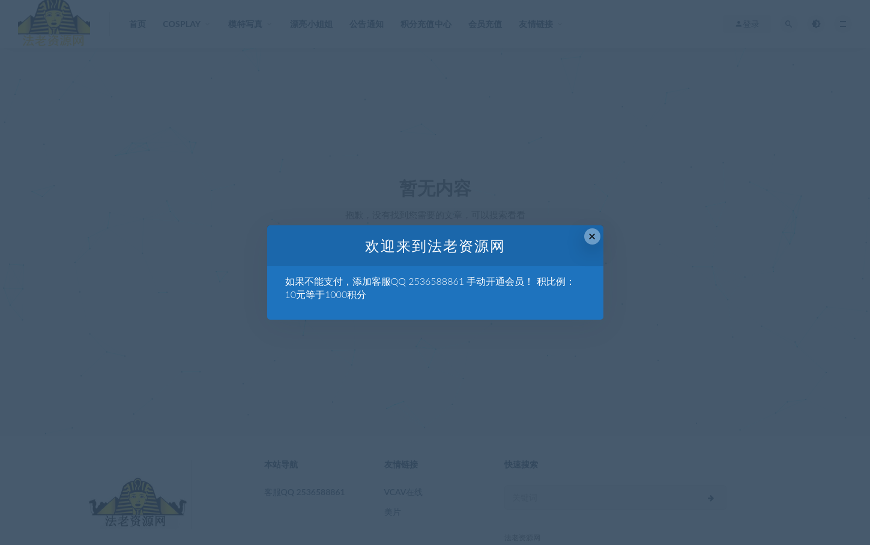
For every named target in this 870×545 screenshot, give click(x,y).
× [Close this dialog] (592, 236)
